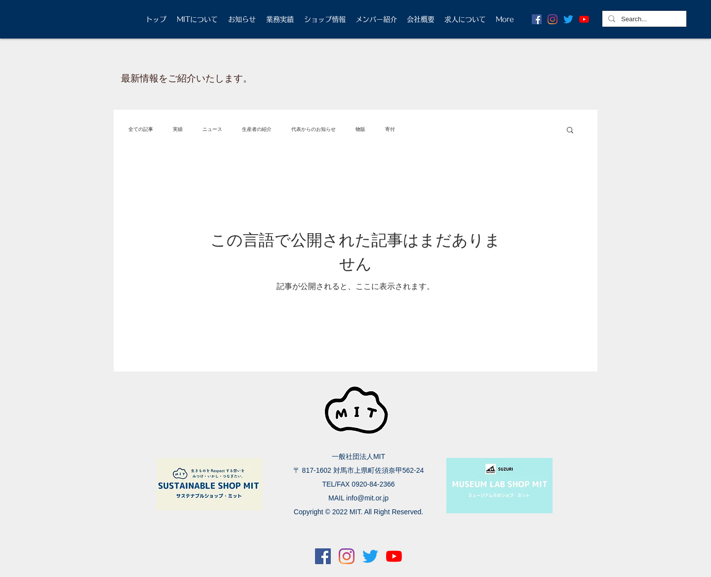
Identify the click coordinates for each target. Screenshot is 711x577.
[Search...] (643, 19)
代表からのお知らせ (313, 129)
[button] (570, 130)
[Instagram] (552, 19)
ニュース (212, 129)
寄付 (390, 129)
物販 (360, 129)
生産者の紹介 (257, 129)
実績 (178, 129)
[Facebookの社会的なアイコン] (537, 19)
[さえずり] (568, 19)
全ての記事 (140, 129)
